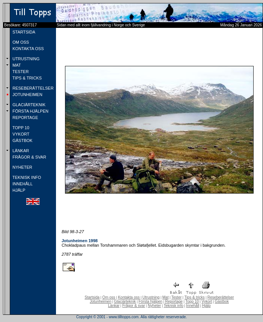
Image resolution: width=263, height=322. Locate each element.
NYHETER (21, 167)
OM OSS (20, 42)
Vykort (206, 301)
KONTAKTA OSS (27, 48)
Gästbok (222, 301)
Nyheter (154, 306)
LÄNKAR (20, 150)
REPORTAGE (24, 117)
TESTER (20, 71)
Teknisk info (173, 306)
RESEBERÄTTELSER (32, 88)
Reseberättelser (220, 297)
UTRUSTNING (25, 58)
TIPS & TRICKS (26, 78)
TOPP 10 (20, 127)
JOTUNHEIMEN (26, 94)
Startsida (92, 297)
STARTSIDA (23, 32)
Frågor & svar (133, 306)
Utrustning (151, 297)
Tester (176, 297)
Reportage (174, 301)
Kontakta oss (129, 297)
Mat (165, 297)
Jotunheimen (100, 301)
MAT (16, 65)
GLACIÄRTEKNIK (28, 104)
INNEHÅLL (22, 184)
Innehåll (192, 306)
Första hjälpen (150, 301)
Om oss (108, 297)
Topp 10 (192, 301)
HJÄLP (18, 190)
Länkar (114, 306)
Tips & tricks (194, 297)
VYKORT (20, 134)
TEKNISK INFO (26, 177)
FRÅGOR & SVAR (28, 157)
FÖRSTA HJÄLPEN (29, 111)
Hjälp (206, 306)
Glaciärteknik (125, 301)
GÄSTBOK (21, 140)
